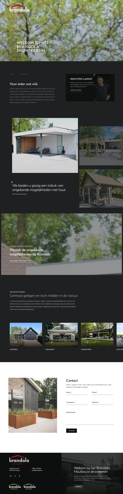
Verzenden (71, 430)
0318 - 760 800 (35, 468)
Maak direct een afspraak (20, 261)
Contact (78, 486)
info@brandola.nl (36, 470)
